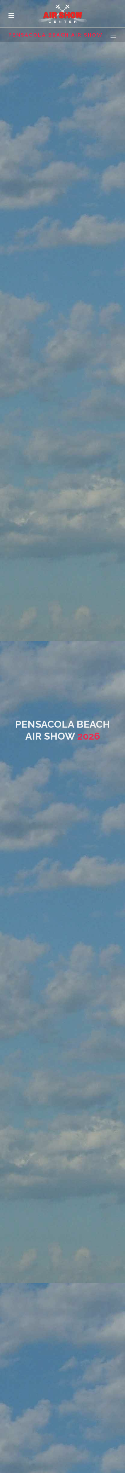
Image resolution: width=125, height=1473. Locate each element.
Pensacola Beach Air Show (55, 35)
